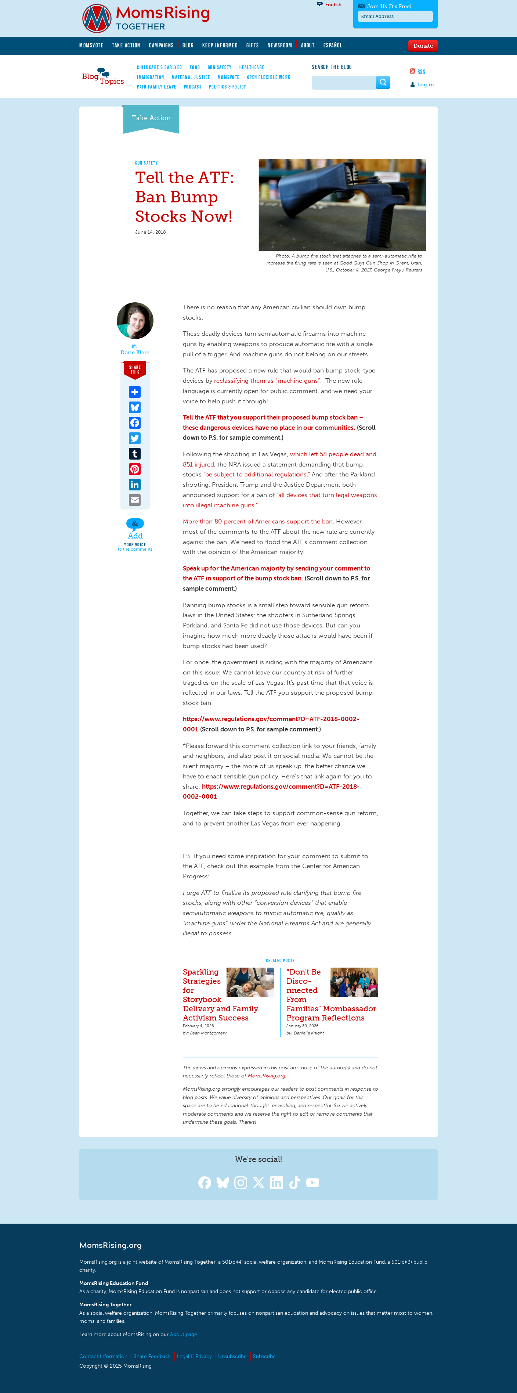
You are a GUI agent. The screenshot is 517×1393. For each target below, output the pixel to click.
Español (333, 45)
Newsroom (280, 45)
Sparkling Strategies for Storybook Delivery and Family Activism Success (220, 994)
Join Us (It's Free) (389, 6)
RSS (421, 71)
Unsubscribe (232, 1356)
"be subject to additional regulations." (256, 474)
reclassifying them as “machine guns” (267, 380)
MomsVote (91, 45)
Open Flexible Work (269, 77)
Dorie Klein (135, 352)
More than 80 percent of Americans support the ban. (258, 521)
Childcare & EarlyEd (159, 67)
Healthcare (252, 67)
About (308, 45)
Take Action (126, 45)
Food (195, 67)
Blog (188, 45)
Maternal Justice (191, 77)
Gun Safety (220, 67)
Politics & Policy (228, 87)
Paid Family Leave (157, 87)
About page (183, 1334)
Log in (425, 85)
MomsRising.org (151, 18)
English (333, 4)
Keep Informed (220, 45)
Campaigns (161, 45)
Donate (423, 45)
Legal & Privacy (194, 1356)
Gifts (252, 45)
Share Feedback (152, 1356)
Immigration (150, 77)
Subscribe (264, 1356)
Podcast (193, 87)
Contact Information (103, 1356)
